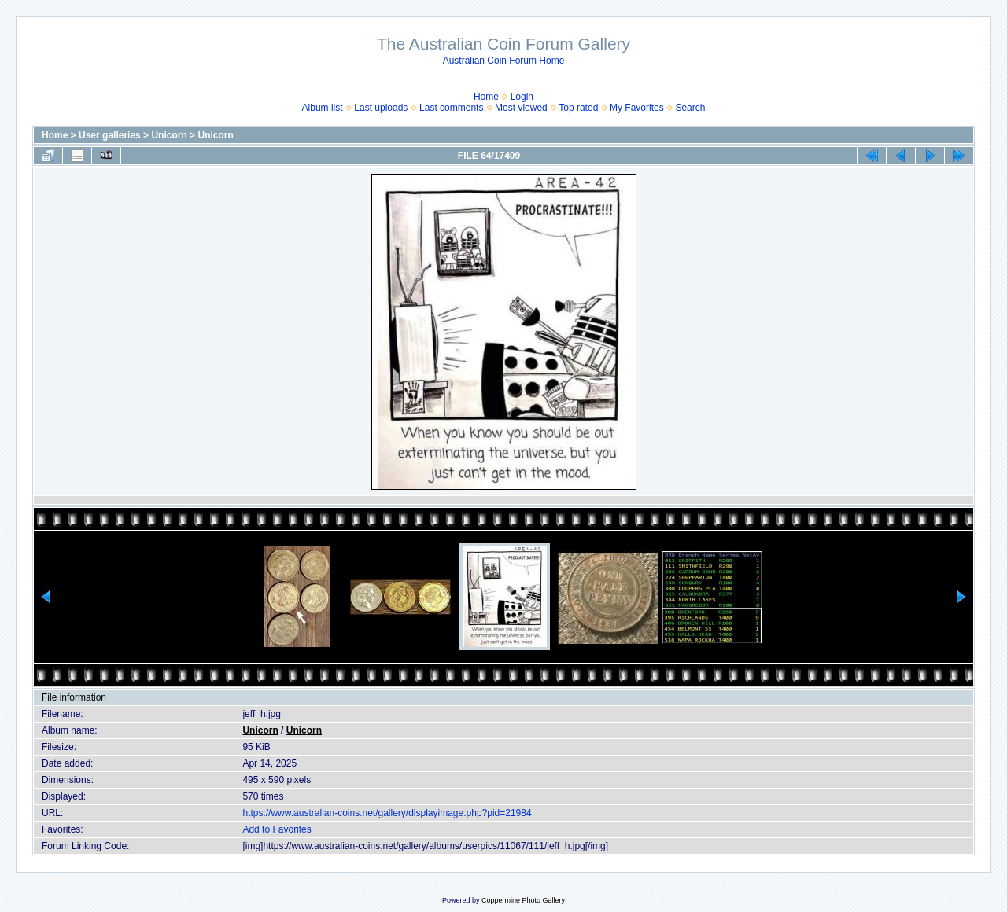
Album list (322, 107)
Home (486, 96)
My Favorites (637, 107)
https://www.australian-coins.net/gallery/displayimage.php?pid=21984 (386, 812)
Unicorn (168, 135)
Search (690, 107)
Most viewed (521, 107)
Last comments (451, 107)
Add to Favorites (276, 829)
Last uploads (381, 107)
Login (522, 96)
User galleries (110, 135)
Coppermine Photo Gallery (523, 900)
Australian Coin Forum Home (504, 60)
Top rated (578, 107)
